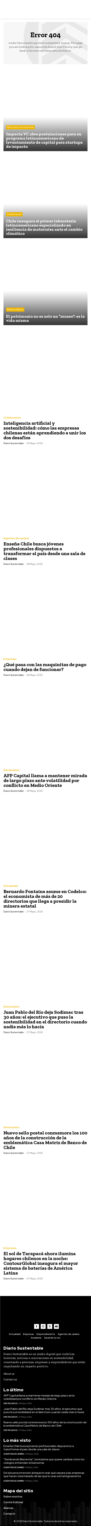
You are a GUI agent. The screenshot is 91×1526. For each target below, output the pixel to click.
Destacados (11, 770)
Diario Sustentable (13, 443)
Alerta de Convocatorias (20, 127)
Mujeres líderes (15, 309)
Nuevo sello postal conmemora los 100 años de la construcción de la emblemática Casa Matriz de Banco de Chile (45, 1140)
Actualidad (10, 886)
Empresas (10, 659)
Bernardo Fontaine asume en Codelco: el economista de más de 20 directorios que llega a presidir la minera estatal (44, 899)
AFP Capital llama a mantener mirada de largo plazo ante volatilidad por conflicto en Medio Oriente (45, 780)
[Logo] (45, 9)
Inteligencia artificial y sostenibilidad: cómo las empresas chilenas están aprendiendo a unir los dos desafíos (44, 430)
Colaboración (14, 214)
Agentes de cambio (16, 538)
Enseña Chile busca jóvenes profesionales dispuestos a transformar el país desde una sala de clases (44, 551)
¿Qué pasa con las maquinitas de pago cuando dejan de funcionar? (44, 667)
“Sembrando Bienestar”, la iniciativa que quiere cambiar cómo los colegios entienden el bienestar (44, 1461)
